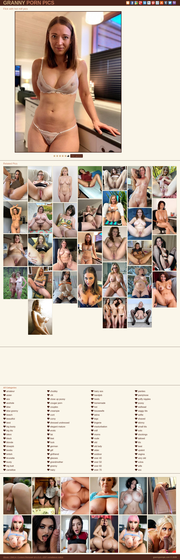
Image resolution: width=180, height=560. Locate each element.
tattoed (140, 438)
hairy (51, 470)
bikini (7, 434)
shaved (140, 419)
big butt (8, 466)
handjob (96, 395)
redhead (140, 407)
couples (52, 407)
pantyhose (141, 395)
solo (138, 430)
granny (52, 466)
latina (95, 415)
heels (95, 399)
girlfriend (53, 454)
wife (138, 466)
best (7, 423)
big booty (9, 426)
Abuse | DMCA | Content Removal (18, 557)
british (7, 454)
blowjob (8, 446)
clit (50, 395)
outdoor (96, 454)
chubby (52, 391)
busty (7, 462)
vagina (140, 454)
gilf (50, 450)
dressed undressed (58, 423)
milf (94, 430)
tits (138, 442)
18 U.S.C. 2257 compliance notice (48, 557)
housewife (97, 411)
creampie (53, 411)
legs (94, 419)
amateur (9, 391)
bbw (7, 407)
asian (7, 395)
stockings (141, 434)
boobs (8, 450)
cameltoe (9, 470)
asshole (8, 403)
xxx (138, 470)
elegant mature (56, 426)
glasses (52, 458)
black (7, 438)
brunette (9, 458)
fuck (50, 442)
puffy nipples (143, 399)
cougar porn (54, 403)
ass (6, 399)
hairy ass (97, 391)
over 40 (96, 458)
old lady (96, 446)
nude (95, 438)
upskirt (140, 450)
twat (138, 446)
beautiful (9, 419)
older (95, 450)
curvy (51, 419)
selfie (139, 415)
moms (95, 434)
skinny (139, 423)
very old (140, 458)
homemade (98, 403)
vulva (139, 462)
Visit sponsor (76, 156)
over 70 (96, 470)
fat (50, 434)
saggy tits (141, 411)
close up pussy (56, 399)
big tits (8, 430)
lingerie (96, 423)
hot (94, 407)
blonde (8, 442)
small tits (141, 426)
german (52, 446)
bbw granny (10, 411)
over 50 (96, 462)
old (94, 442)
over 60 (96, 466)
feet (50, 438)
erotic (51, 430)
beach (8, 415)
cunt (51, 415)
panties (140, 391)
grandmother (55, 462)
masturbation (99, 426)
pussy (139, 403)
